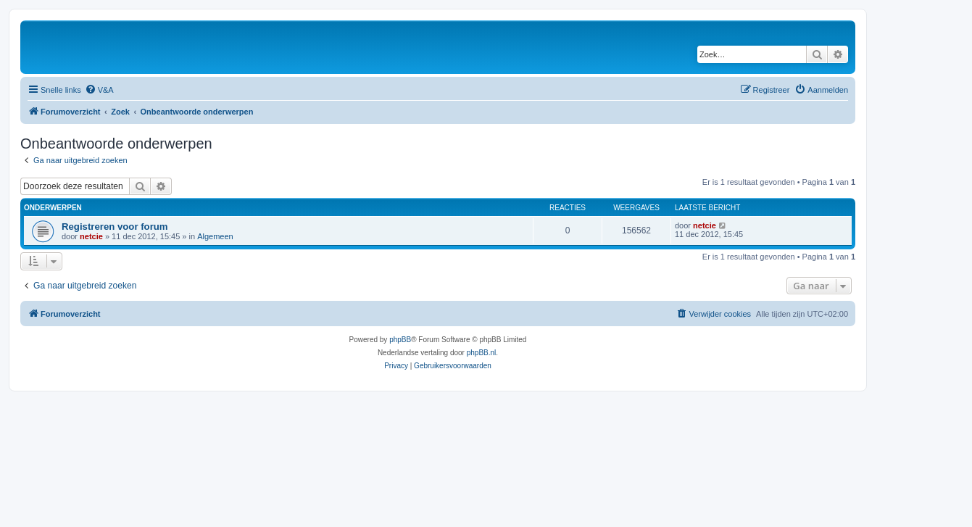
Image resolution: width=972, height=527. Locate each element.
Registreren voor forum (115, 226)
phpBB (400, 340)
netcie (91, 236)
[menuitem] (99, 90)
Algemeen (215, 236)
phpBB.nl (482, 353)
